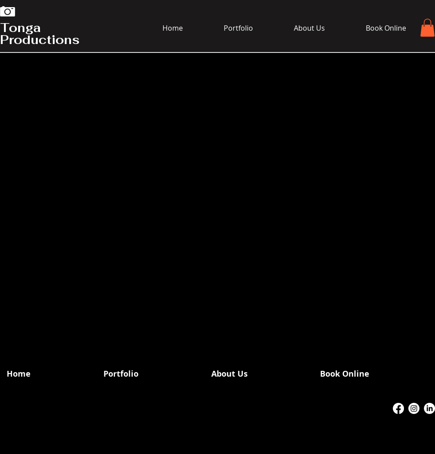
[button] (427, 28)
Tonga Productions (39, 34)
